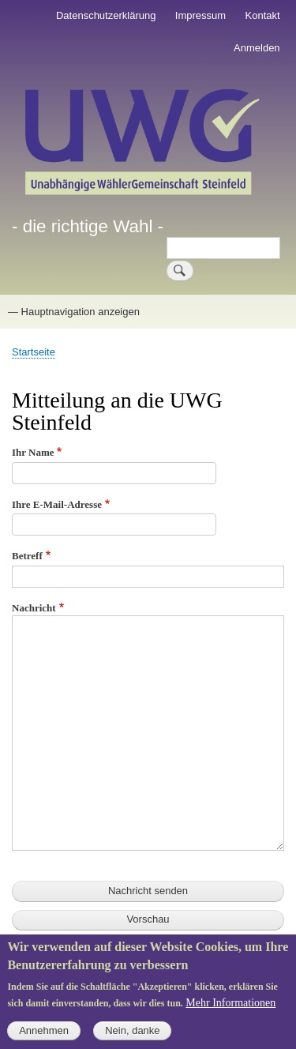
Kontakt (262, 15)
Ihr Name (33, 452)
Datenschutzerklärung (105, 15)
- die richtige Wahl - (87, 226)
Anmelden (257, 48)
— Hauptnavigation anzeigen (74, 312)
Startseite (33, 352)
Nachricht (34, 608)
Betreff (27, 556)
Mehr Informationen (230, 1011)
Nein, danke (132, 1040)
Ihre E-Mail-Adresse (57, 504)
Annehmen (44, 1040)
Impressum (200, 15)
